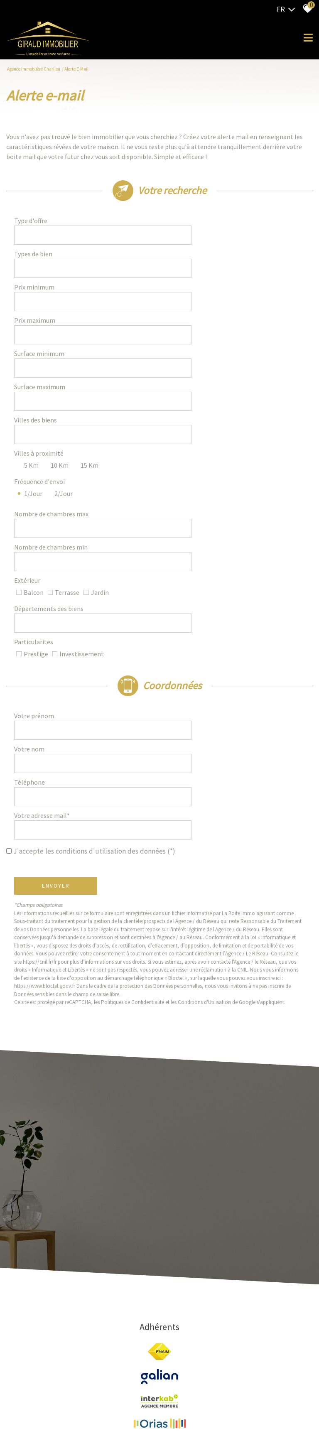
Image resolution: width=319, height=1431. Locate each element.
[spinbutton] (231, 271)
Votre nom (32, 604)
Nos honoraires (133, 1380)
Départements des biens (51, 493)
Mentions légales (94, 1380)
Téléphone (32, 627)
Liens (158, 1380)
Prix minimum (37, 272)
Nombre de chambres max (54, 429)
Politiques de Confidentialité (135, 822)
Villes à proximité (41, 385)
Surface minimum (42, 318)
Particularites (36, 514)
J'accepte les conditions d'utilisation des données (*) (94, 671)
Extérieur (30, 473)
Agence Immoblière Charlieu (33, 69)
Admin (174, 1380)
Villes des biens (38, 365)
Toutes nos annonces (207, 1380)
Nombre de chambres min (53, 452)
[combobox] (231, 225)
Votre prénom (36, 581)
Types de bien (36, 248)
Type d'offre (33, 225)
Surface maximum (42, 341)
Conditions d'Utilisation (206, 822)
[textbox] (231, 225)
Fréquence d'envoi (42, 404)
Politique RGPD (251, 1380)
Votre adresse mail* (44, 650)
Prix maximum (37, 295)
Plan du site (61, 1380)
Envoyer (58, 706)
